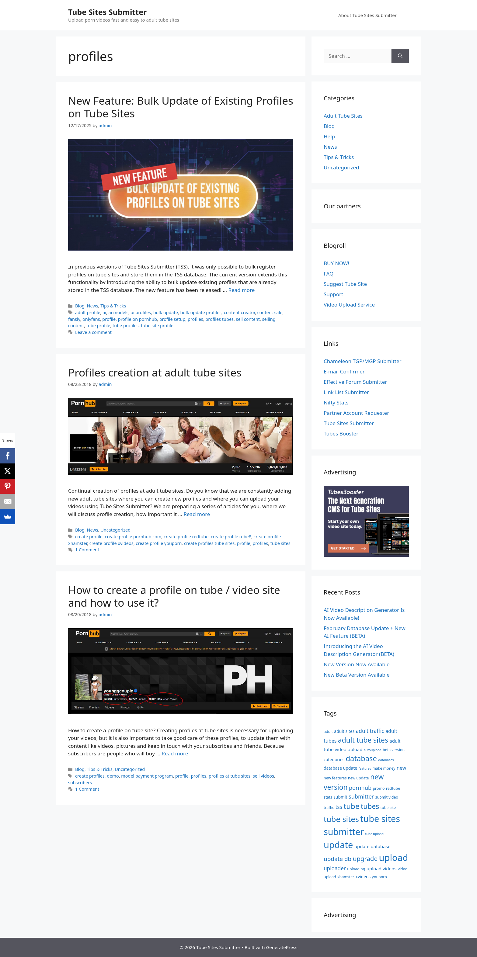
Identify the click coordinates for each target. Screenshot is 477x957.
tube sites (280, 543)
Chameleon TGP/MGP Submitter (363, 361)
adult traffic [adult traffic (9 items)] (370, 730)
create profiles (90, 776)
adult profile (87, 312)
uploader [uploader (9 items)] (335, 868)
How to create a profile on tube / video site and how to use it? (174, 596)
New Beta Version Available (357, 674)
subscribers (80, 782)
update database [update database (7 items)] (372, 846)
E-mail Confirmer (344, 371)
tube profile (98, 325)
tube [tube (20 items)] (351, 806)
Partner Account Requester (356, 412)
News (92, 306)
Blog (80, 306)
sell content (248, 319)
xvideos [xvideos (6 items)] (363, 876)
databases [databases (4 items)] (386, 760)
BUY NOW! (336, 263)
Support (333, 294)
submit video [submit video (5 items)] (386, 797)
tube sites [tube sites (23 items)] (341, 819)
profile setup (172, 319)
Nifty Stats (336, 402)
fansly (74, 319)
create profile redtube (186, 536)
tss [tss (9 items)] (338, 806)
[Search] (400, 56)
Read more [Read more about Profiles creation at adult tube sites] (196, 514)
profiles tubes (219, 319)
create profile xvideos (111, 543)
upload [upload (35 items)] (393, 857)
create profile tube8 (231, 536)
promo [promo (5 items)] (379, 788)
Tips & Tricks (113, 306)
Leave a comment (93, 332)
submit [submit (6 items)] (340, 797)
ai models (118, 312)
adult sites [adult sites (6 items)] (344, 731)
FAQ (328, 273)
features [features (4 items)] (364, 768)
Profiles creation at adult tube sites (155, 372)
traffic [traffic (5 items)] (329, 807)
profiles (195, 319)
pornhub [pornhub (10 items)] (360, 787)
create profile (89, 536)
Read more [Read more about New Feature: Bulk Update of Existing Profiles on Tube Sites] (241, 289)
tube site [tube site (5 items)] (388, 807)
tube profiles (126, 325)
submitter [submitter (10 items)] (361, 796)
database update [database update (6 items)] (340, 768)
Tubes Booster (341, 433)
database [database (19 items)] (361, 758)
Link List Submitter (346, 392)
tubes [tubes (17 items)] (370, 806)
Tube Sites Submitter (107, 12)
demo (113, 776)
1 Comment (87, 550)
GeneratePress (281, 947)
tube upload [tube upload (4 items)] (374, 834)
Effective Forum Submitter (355, 381)
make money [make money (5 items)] (383, 768)
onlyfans (91, 319)
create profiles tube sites (209, 543)
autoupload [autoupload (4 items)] (372, 750)
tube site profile (157, 325)
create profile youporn (159, 543)
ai (104, 312)
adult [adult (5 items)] (328, 731)
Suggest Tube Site (345, 283)
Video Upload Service (349, 304)
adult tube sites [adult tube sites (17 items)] (363, 740)
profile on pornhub (137, 319)
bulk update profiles (200, 312)
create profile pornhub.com (133, 536)
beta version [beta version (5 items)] (394, 749)
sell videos (263, 776)
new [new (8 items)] (401, 768)
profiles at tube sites (229, 776)
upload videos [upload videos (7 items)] (381, 868)
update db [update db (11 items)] (337, 859)
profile (109, 319)
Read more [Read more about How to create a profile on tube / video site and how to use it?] (175, 753)
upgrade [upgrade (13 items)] (365, 858)
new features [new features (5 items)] (335, 778)
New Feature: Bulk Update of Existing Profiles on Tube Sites (180, 106)
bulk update (165, 312)
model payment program (147, 776)
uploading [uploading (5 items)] (356, 869)
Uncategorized (115, 530)
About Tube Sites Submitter (367, 15)
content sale (270, 312)
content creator (239, 312)
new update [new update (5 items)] (358, 778)
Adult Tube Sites (343, 115)
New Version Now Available (357, 664)
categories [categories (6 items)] (334, 759)
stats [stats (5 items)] (328, 797)
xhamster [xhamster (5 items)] (345, 876)
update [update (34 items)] (338, 845)
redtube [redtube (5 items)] (393, 788)
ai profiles (141, 312)
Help (329, 136)
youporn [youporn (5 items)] (379, 876)
